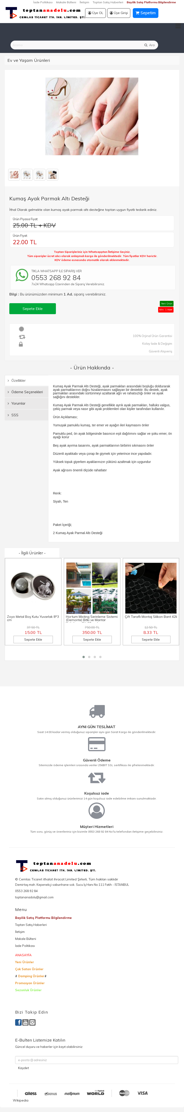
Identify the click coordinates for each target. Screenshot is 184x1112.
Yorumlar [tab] (16, 403)
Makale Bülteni (66, 2)
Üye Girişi (119, 13)
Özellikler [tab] (17, 380)
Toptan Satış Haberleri (108, 2)
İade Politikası (43, 2)
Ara (149, 45)
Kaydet (23, 1068)
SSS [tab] (13, 415)
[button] (83, 656)
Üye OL (95, 13)
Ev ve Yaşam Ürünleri (28, 60)
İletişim (84, 2)
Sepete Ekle (33, 308)
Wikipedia (20, 1100)
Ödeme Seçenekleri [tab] (25, 392)
